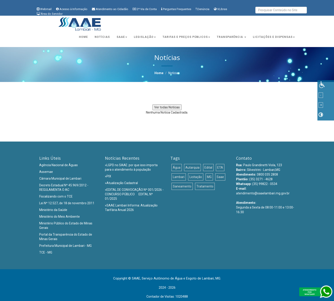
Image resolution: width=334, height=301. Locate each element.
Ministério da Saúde (53, 210)
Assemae (46, 172)
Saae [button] (122, 37)
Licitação (195, 177)
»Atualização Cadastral (121, 183)
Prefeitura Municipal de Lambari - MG (65, 245)
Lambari (178, 177)
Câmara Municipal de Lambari (60, 178)
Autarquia (192, 167)
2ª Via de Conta (147, 9)
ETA (220, 167)
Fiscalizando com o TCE (56, 196)
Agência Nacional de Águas (58, 165)
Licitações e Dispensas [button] (274, 37)
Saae (220, 177)
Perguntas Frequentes (177, 9)
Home (83, 37)
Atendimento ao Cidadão (112, 9)
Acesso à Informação (73, 9)
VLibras (222, 9)
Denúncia (203, 9)
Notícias (102, 37)
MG (209, 177)
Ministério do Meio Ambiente (59, 216)
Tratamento (204, 186)
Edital (208, 167)
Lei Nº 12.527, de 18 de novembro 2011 (66, 203)
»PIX (108, 176)
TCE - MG (45, 252)
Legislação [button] (145, 37)
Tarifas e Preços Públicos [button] (186, 37)
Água (176, 167)
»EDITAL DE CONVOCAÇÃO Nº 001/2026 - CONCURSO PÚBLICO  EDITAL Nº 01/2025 (134, 194)
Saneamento (182, 186)
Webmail (46, 9)
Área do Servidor (52, 13)
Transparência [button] (231, 37)
